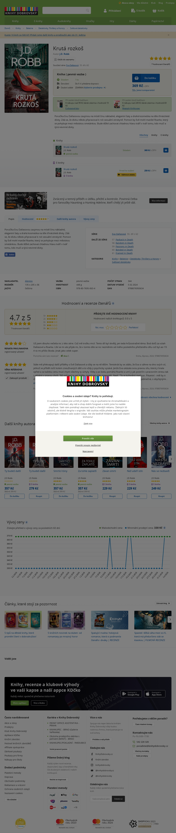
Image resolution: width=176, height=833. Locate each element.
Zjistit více (88, 423)
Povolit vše (88, 438)
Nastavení (88, 451)
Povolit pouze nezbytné (88, 445)
